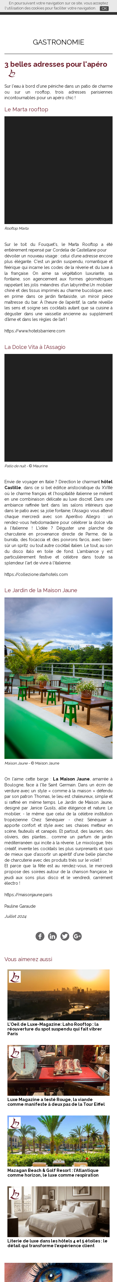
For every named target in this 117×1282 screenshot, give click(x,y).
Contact (73, 1267)
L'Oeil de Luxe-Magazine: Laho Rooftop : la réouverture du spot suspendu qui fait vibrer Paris (54, 813)
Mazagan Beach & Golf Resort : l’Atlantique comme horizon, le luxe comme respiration (53, 957)
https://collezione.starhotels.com (36, 359)
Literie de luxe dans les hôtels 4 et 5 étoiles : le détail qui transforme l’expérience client (57, 1028)
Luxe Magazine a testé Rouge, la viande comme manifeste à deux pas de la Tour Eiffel (56, 886)
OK (104, 8)
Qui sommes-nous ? (44, 1267)
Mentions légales (99, 1267)
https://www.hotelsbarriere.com (34, 223)
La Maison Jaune (71, 563)
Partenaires (13, 1267)
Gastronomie (58, 42)
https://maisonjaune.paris (28, 679)
